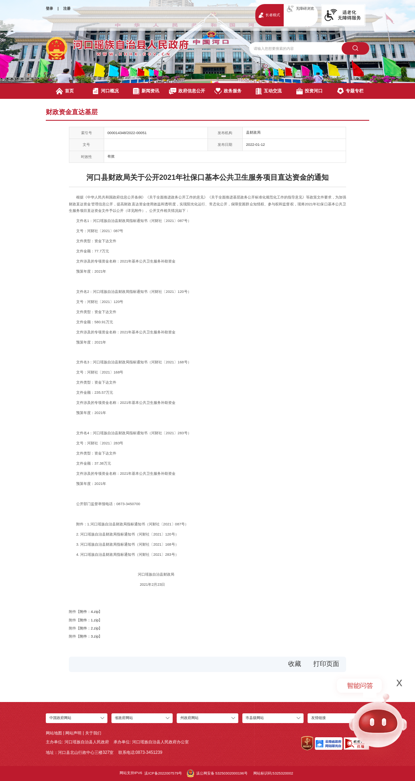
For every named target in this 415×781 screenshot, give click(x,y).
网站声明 (73, 733)
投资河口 (309, 91)
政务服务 (228, 91)
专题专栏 (350, 91)
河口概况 (105, 91)
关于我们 (93, 733)
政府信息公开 (187, 91)
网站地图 (54, 733)
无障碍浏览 (300, 9)
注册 (67, 8)
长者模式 (269, 15)
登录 (49, 8)
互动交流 (269, 91)
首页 (65, 91)
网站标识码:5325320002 (273, 773)
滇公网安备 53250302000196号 (217, 773)
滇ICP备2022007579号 (163, 773)
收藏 (294, 663)
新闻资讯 (146, 91)
